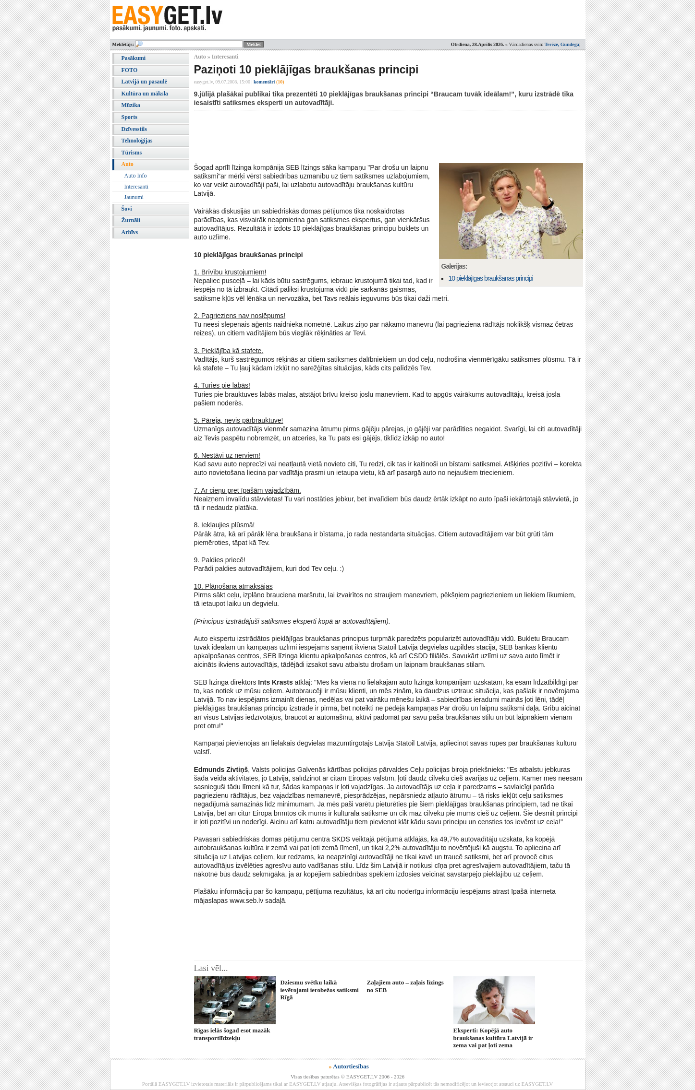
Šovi (127, 208)
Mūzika (131, 105)
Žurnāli (131, 220)
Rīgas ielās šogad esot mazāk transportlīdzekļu (232, 1034)
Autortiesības (350, 1066)
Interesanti (136, 186)
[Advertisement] (369, 136)
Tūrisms (132, 152)
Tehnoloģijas (137, 140)
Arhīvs (130, 232)
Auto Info (135, 175)
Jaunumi (134, 197)
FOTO (130, 70)
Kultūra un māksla (145, 93)
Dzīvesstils (134, 129)
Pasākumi (134, 58)
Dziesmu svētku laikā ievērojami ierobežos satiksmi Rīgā (319, 990)
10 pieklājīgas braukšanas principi (491, 278)
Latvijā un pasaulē (144, 81)
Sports (129, 117)
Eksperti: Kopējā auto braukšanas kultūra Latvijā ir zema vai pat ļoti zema (493, 1038)
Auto (128, 164)
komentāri (269, 81)
